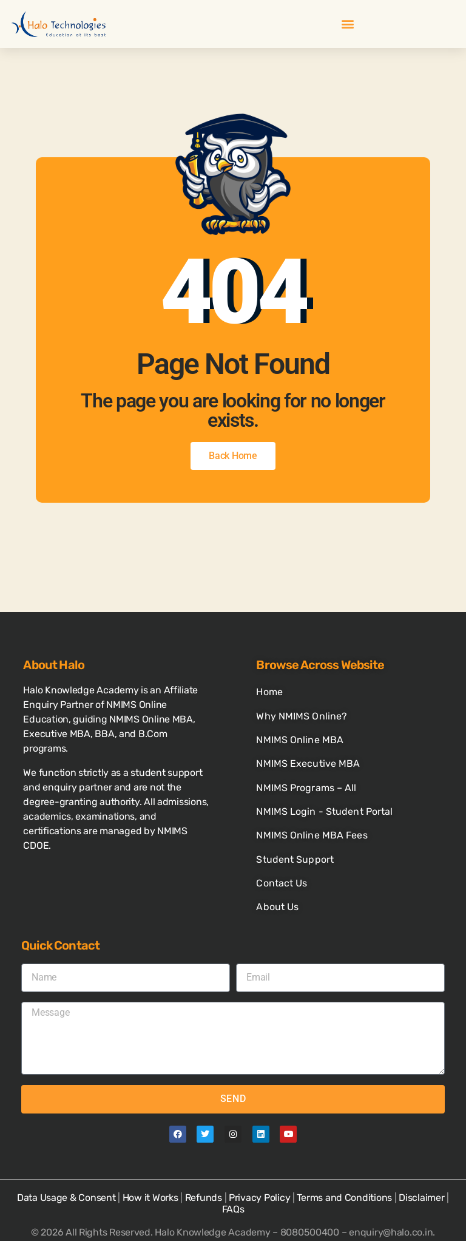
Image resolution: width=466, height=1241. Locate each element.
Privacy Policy (259, 1165)
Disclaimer (421, 1165)
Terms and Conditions (344, 1165)
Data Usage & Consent (66, 1165)
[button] (347, 24)
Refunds (203, 1165)
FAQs (233, 1177)
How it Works (150, 1165)
